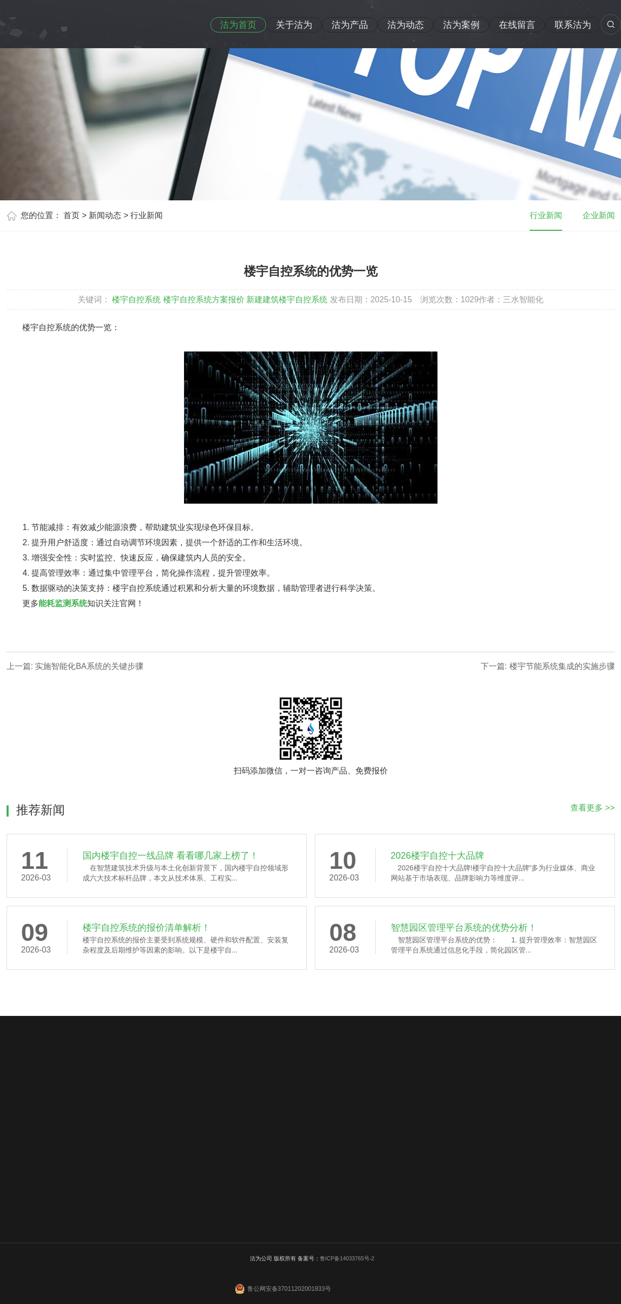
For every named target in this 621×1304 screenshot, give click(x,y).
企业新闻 (598, 215)
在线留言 (517, 25)
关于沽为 (294, 25)
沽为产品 (350, 25)
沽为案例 (461, 25)
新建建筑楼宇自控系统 (286, 299)
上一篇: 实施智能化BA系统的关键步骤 (75, 666)
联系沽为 (573, 25)
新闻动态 (105, 215)
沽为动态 (405, 25)
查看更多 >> (592, 807)
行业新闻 (146, 215)
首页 (71, 215)
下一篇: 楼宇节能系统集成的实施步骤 (548, 666)
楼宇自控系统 (136, 299)
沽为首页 (238, 25)
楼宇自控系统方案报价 (203, 299)
